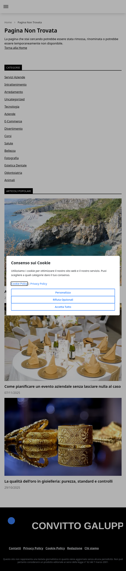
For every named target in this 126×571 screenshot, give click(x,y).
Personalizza (63, 292)
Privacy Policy (38, 283)
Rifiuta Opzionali (63, 299)
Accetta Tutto (63, 307)
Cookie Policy (19, 283)
